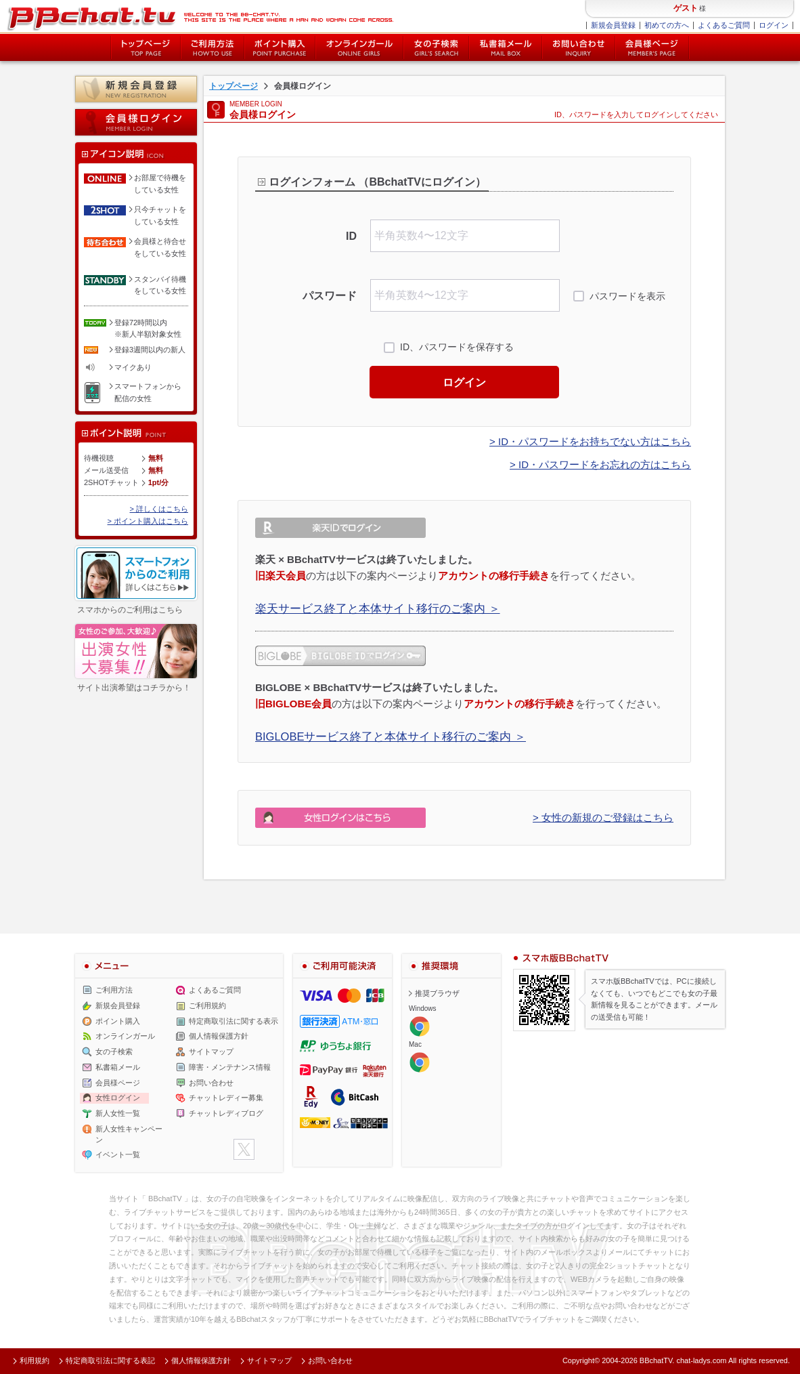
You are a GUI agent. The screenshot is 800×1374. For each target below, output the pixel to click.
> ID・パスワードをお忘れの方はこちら (600, 464)
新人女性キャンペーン (128, 1134)
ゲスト (685, 8)
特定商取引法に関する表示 (233, 1021)
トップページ (145, 47)
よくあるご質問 (724, 25)
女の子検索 (436, 47)
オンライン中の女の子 (359, 47)
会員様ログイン (136, 122)
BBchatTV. (657, 1360)
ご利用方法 (212, 47)
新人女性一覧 (117, 1113)
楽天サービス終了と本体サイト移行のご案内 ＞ (377, 608)
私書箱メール (505, 47)
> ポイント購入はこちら (148, 521)
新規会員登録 (613, 25)
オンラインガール (125, 1036)
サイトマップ (211, 1051)
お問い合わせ (578, 47)
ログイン (773, 25)
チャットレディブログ (226, 1113)
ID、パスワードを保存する (457, 346)
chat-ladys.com (701, 1360)
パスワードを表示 (627, 296)
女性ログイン (117, 1098)
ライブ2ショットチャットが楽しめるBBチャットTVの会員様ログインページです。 (200, 17)
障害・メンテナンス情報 (230, 1067)
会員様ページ (652, 47)
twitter (244, 1149)
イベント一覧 (117, 1154)
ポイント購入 (279, 47)
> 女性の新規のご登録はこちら (603, 817)
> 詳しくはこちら (159, 509)
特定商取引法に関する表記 (110, 1360)
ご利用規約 (207, 1005)
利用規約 (34, 1360)
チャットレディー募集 (226, 1098)
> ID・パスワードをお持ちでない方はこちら (590, 441)
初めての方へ (666, 25)
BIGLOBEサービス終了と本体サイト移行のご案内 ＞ (390, 736)
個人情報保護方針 (218, 1036)
